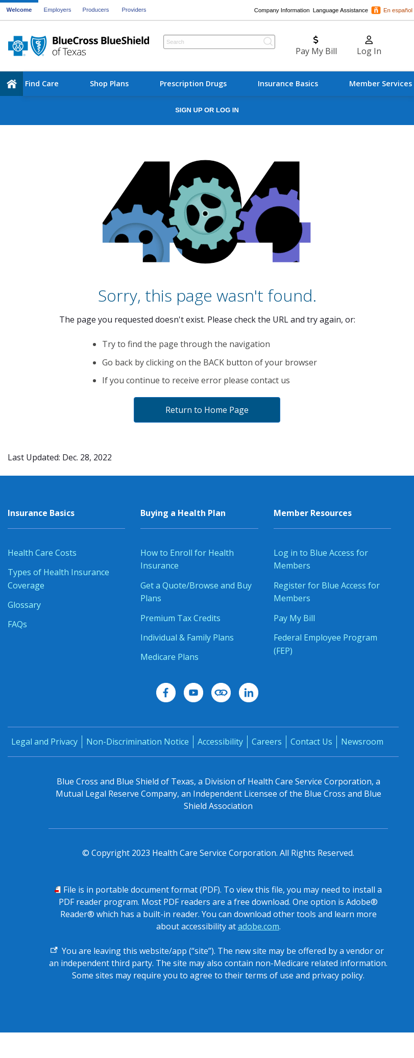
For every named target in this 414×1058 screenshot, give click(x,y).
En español (397, 10)
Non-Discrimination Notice (137, 741)
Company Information (282, 10)
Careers (267, 741)
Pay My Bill (294, 618)
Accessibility (220, 741)
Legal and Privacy (44, 741)
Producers (96, 10)
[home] (11, 83)
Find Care (42, 83)
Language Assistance (340, 10)
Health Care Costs (42, 552)
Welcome (19, 10)
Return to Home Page (207, 409)
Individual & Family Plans (187, 637)
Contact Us (311, 741)
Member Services (380, 83)
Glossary (24, 604)
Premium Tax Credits (180, 618)
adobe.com (258, 926)
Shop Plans (109, 83)
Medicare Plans (169, 656)
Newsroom (362, 741)
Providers (133, 10)
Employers (57, 10)
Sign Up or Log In (207, 110)
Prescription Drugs (193, 83)
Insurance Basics (288, 83)
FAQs (17, 624)
